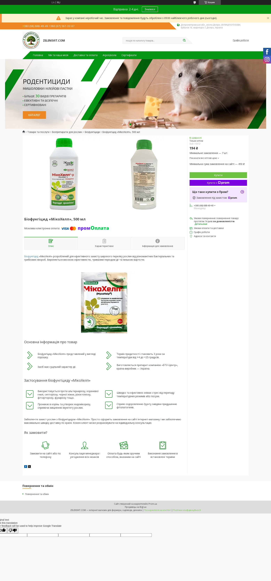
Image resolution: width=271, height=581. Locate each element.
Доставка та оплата (85, 55)
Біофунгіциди (92, 132)
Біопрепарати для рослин (67, 132)
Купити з (218, 182)
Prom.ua (153, 503)
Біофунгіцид (31, 256)
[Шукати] (184, 40)
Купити (218, 175)
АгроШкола (109, 55)
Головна (38, 55)
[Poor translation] (12, 530)
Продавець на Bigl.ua (135, 507)
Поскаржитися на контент (157, 510)
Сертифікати (128, 55)
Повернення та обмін (37, 494)
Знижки (150, 9)
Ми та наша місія (58, 55)
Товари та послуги (38, 132)
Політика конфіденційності (187, 510)
